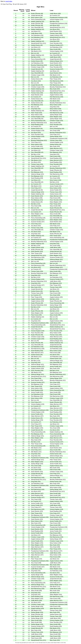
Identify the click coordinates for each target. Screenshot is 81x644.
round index (8, 1)
